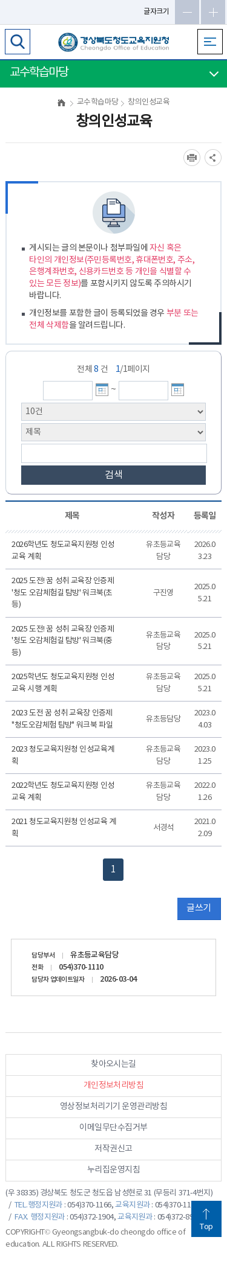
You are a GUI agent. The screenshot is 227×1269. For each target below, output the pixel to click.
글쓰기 (198, 908)
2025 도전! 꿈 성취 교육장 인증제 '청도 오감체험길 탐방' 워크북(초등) (63, 593)
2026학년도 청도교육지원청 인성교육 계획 (63, 550)
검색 (114, 475)
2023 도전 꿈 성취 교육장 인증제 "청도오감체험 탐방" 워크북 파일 (62, 719)
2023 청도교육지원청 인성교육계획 (63, 755)
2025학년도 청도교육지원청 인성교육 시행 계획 (63, 683)
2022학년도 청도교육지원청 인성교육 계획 (63, 791)
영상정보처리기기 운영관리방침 (113, 1106)
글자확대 (213, 12)
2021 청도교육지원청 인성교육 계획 (64, 828)
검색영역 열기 (17, 41)
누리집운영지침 (113, 1170)
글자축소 (187, 12)
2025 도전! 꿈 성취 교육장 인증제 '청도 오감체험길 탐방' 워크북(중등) (63, 641)
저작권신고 (113, 1149)
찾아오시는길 (113, 1064)
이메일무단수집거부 (113, 1128)
